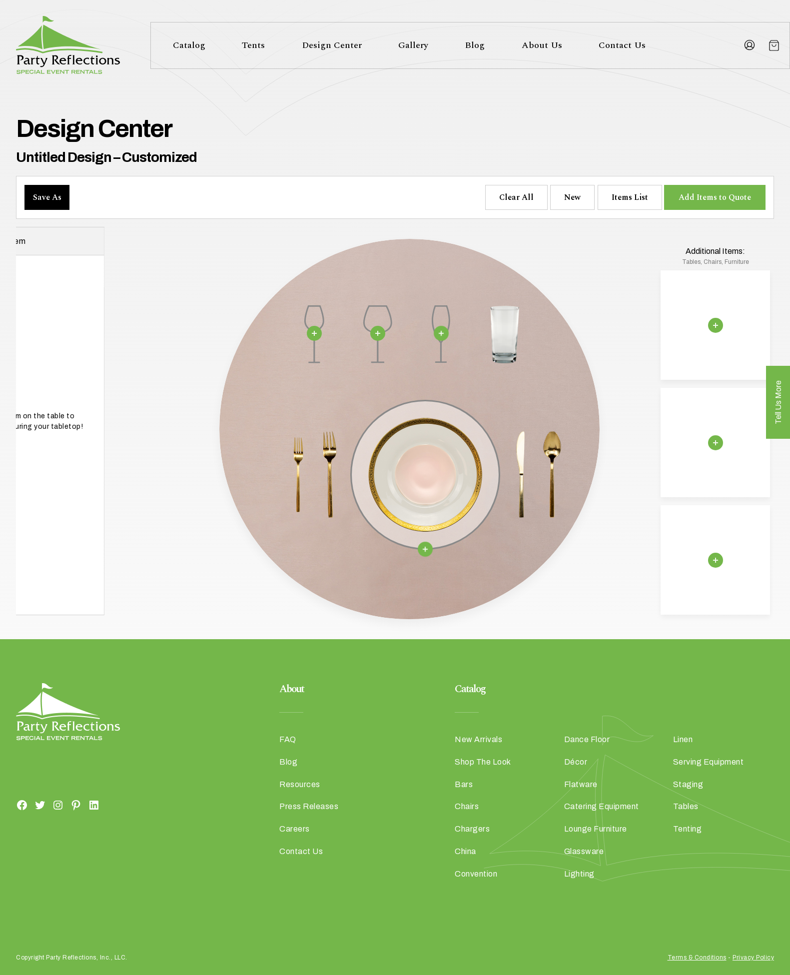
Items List (630, 197)
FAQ (287, 739)
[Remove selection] (314, 333)
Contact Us (622, 45)
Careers (294, 829)
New (572, 197)
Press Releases (308, 806)
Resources (299, 784)
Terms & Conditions (697, 957)
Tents (253, 45)
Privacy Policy (753, 957)
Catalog (189, 45)
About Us (542, 45)
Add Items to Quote (715, 197)
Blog (475, 45)
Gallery (413, 45)
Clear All (516, 197)
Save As (47, 197)
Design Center (332, 45)
